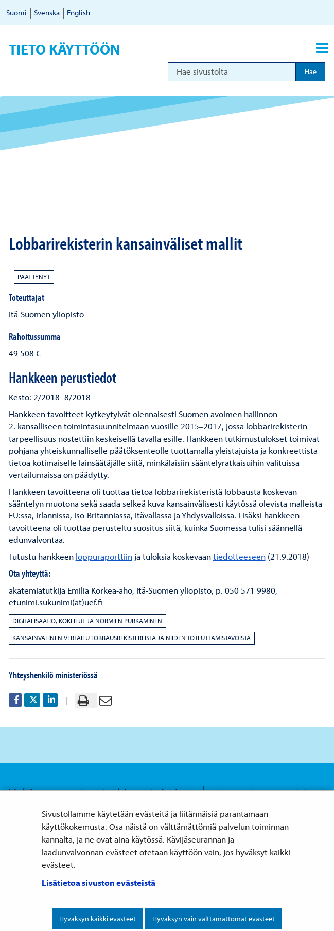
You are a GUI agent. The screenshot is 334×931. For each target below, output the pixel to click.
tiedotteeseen (239, 556)
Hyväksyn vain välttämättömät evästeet (213, 918)
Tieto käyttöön (64, 49)
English (78, 12)
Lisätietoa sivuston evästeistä (98, 882)
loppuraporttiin (104, 556)
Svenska (47, 12)
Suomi (16, 12)
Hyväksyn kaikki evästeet (97, 918)
